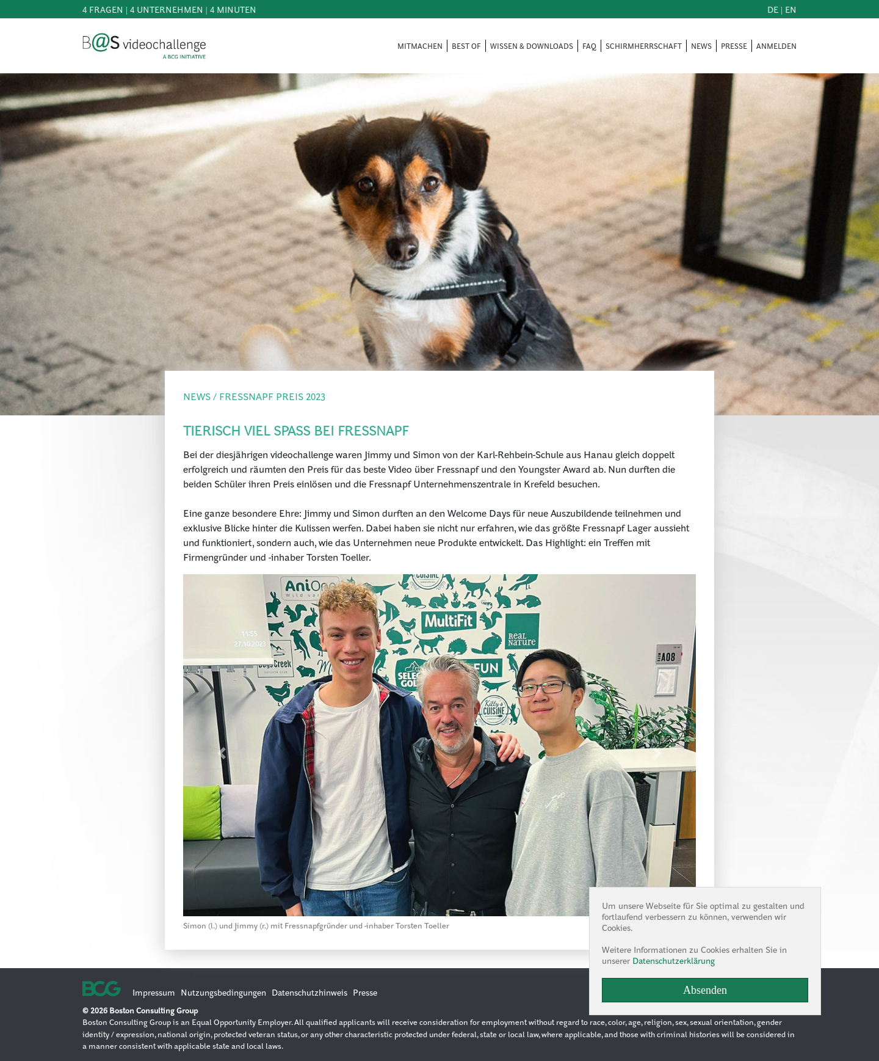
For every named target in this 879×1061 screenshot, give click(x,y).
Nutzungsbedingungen (223, 991)
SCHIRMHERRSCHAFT (644, 46)
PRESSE (734, 46)
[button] (221, 753)
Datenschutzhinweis (309, 991)
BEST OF (466, 46)
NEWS (701, 46)
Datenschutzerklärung (673, 960)
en (791, 9)
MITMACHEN (420, 46)
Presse (365, 991)
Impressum (153, 991)
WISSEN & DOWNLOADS (531, 46)
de (772, 9)
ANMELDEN (776, 46)
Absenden (705, 990)
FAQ (589, 46)
